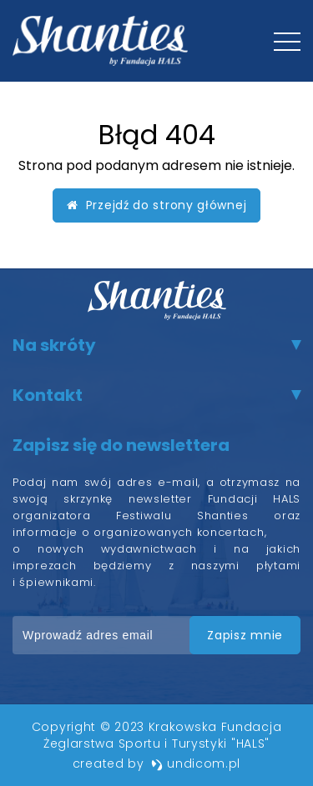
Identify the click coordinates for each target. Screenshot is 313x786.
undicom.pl (196, 763)
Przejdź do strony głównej (157, 205)
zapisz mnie (245, 635)
